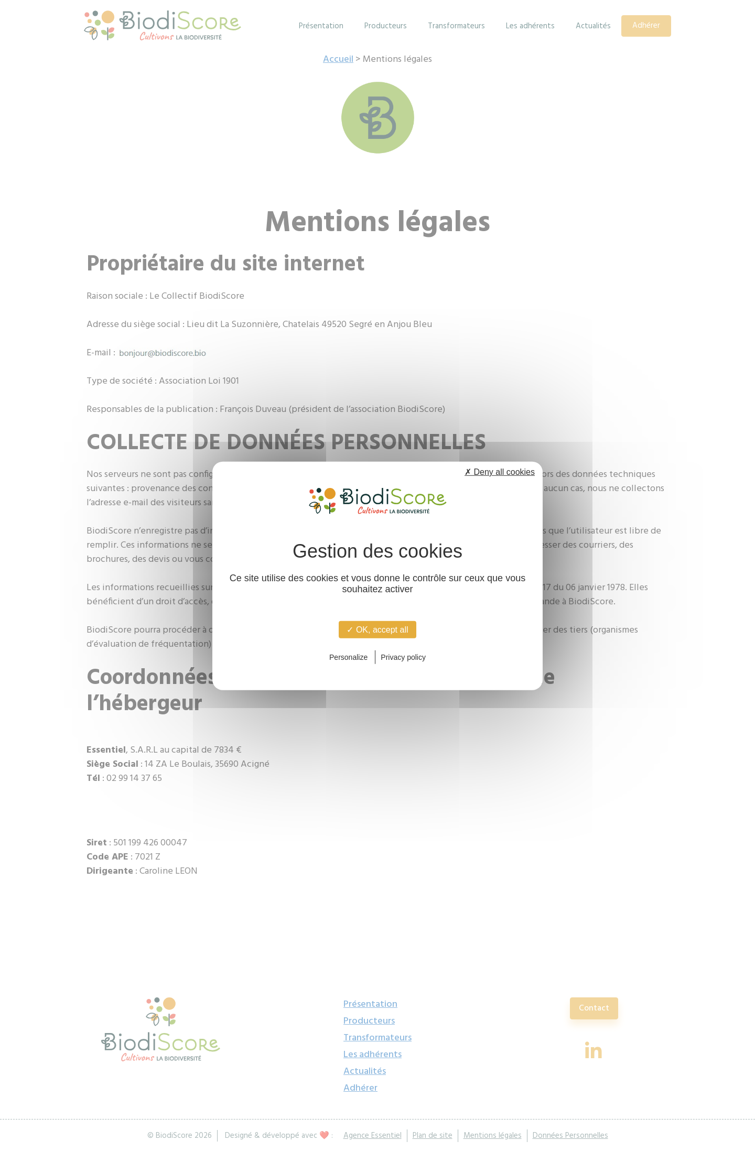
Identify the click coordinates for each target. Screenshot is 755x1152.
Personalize (348, 657)
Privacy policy (403, 657)
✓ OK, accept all (377, 629)
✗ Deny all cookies (500, 472)
